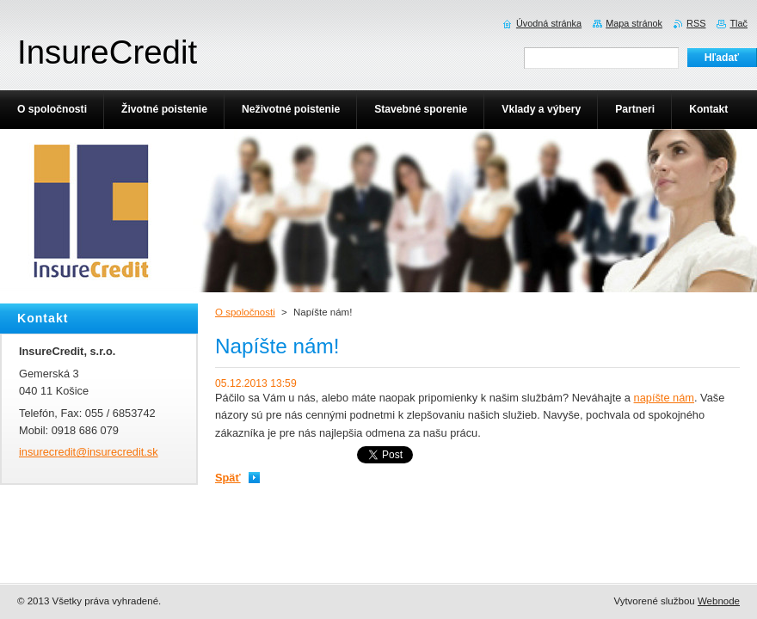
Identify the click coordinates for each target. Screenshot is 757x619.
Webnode (719, 601)
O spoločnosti (245, 312)
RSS (695, 23)
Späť (228, 477)
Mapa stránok (634, 23)
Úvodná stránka (549, 23)
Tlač (738, 23)
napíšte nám (664, 397)
